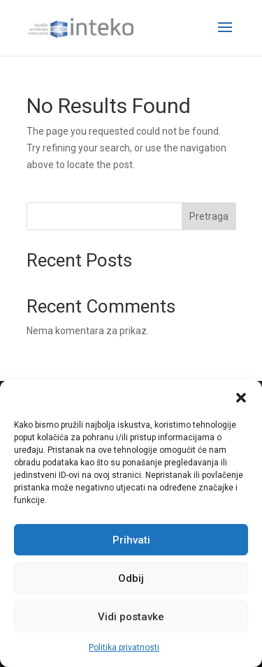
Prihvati (131, 540)
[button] (241, 398)
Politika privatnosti (124, 647)
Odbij (131, 578)
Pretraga (208, 216)
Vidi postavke (131, 616)
